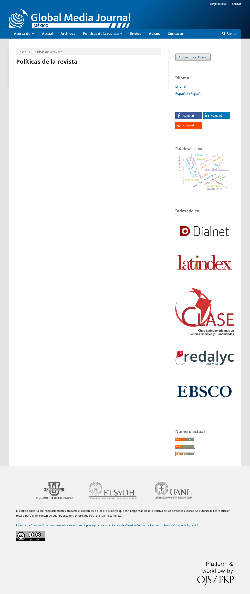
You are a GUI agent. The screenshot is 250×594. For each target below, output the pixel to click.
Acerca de (22, 33)
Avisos (154, 33)
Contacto (175, 33)
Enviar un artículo (193, 57)
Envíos (135, 33)
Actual (47, 33)
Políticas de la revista (101, 33)
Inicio (22, 52)
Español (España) (189, 93)
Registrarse (218, 3)
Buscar (230, 33)
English (181, 86)
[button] (188, 115)
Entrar (236, 3)
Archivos (68, 33)
